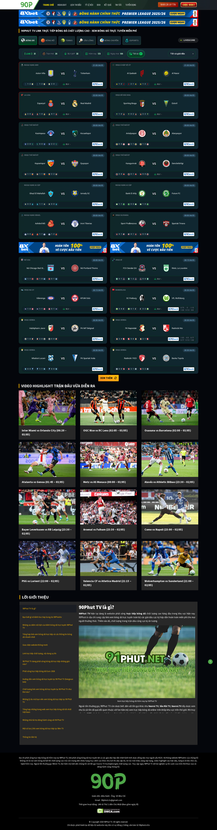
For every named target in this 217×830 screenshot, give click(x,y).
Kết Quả (107, 4)
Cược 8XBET (188, 4)
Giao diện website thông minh (35, 645)
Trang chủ (48, 4)
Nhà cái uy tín (168, 4)
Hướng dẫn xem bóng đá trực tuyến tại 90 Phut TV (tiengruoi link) (48, 680)
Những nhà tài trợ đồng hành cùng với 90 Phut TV (43, 720)
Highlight (62, 4)
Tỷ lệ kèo (89, 4)
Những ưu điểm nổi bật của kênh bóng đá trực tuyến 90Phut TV (48, 626)
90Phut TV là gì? (29, 608)
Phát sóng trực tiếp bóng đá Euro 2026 (39, 671)
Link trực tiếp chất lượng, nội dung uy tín (39, 653)
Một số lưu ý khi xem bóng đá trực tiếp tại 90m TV (43, 728)
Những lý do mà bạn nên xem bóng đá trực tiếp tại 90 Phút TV (47, 700)
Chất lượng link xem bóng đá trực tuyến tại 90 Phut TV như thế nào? (47, 690)
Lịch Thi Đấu (75, 4)
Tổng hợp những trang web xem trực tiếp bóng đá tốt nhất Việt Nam (47, 710)
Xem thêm (108, 378)
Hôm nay (93, 53)
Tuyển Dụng (130, 4)
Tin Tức (118, 4)
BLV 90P (71, 53)
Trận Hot (50, 53)
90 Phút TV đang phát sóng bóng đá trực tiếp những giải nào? (46, 662)
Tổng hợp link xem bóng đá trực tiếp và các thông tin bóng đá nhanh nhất (47, 635)
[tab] (28, 40)
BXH (98, 4)
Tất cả (136, 53)
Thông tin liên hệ (30, 737)
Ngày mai (115, 53)
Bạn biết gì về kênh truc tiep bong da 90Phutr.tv (42, 617)
